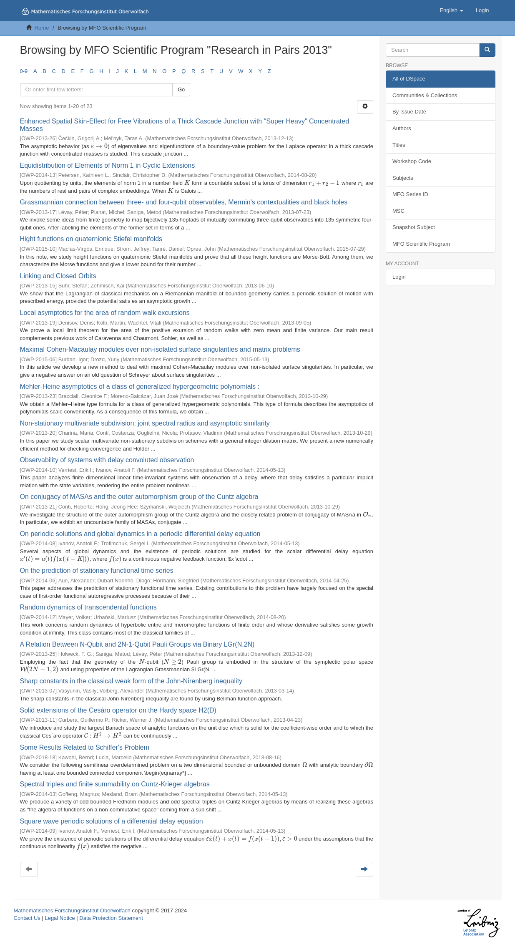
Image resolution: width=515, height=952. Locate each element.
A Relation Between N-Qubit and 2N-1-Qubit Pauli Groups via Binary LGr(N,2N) (137, 644)
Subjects (402, 178)
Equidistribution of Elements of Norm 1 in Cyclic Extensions (107, 165)
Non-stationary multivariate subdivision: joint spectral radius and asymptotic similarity (145, 423)
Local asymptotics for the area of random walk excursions (105, 312)
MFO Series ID (410, 194)
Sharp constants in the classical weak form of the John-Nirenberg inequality (131, 681)
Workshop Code (411, 161)
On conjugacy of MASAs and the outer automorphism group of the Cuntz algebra (139, 496)
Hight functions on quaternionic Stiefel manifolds (91, 238)
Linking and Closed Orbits (58, 276)
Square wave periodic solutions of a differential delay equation (111, 821)
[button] (451, 10)
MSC (398, 211)
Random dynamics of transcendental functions (88, 607)
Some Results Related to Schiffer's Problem (84, 747)
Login (399, 277)
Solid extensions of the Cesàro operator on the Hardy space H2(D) (118, 710)
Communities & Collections (424, 95)
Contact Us (27, 918)
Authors (401, 128)
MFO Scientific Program (421, 244)
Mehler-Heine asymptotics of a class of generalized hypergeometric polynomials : (139, 386)
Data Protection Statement (111, 918)
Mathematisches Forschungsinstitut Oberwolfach (72, 910)
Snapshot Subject (413, 227)
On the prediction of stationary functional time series (96, 570)
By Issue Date (409, 111)
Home (42, 28)
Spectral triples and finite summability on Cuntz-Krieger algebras (115, 784)
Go (181, 89)
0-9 (24, 71)
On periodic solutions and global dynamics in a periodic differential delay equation (140, 533)
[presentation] (99, 146)
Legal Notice (60, 918)
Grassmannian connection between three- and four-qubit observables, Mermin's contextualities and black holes (184, 202)
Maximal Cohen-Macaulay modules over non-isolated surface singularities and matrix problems (160, 349)
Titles (398, 145)
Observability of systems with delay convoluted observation (107, 459)
